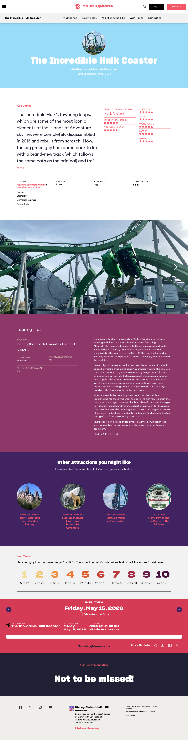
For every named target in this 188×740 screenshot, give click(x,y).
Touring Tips (89, 18)
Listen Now (88, 728)
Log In (157, 7)
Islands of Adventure (104, 69)
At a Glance (70, 18)
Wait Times (136, 18)
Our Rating (155, 18)
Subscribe (176, 7)
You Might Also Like (113, 18)
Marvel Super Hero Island (30, 184)
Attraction (81, 69)
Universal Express (26, 199)
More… (21, 167)
